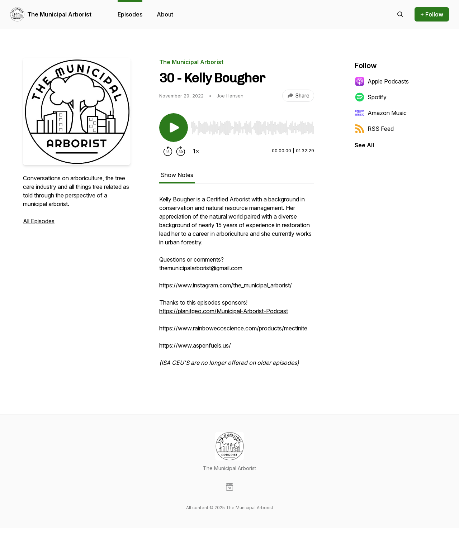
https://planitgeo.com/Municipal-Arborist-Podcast (223, 311)
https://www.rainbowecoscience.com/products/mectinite (233, 328)
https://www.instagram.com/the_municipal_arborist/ (225, 285)
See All (364, 145)
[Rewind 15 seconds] (168, 151)
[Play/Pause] (173, 127)
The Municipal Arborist (59, 14)
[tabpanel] (236, 284)
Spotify (371, 97)
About (165, 14)
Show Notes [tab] (177, 174)
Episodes (130, 14)
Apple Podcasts (382, 81)
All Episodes (39, 221)
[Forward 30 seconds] (181, 151)
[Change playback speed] (196, 151)
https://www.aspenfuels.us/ (195, 345)
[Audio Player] (252, 125)
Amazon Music (381, 113)
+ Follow (431, 14)
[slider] (252, 127)
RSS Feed (374, 129)
